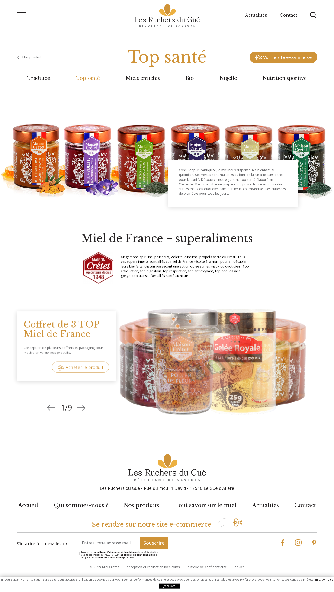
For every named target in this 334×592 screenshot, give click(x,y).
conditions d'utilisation (108, 557)
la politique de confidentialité (137, 554)
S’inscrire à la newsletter (42, 543)
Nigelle (228, 78)
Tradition (39, 78)
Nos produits (32, 57)
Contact (288, 15)
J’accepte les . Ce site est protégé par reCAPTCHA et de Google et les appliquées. (120, 555)
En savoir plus (324, 579)
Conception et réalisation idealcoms (152, 566)
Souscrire (154, 543)
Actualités (256, 15)
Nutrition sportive (285, 78)
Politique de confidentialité (206, 566)
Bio (190, 78)
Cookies (238, 566)
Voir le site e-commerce (287, 57)
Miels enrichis (143, 78)
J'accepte (169, 586)
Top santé (88, 78)
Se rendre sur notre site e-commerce (151, 524)
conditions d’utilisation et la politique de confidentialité (126, 552)
